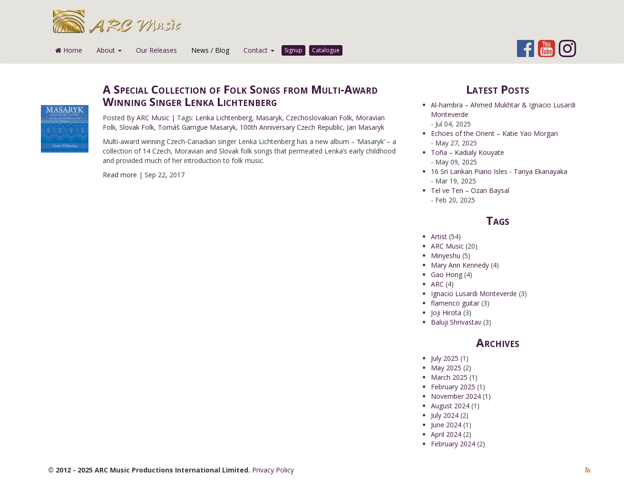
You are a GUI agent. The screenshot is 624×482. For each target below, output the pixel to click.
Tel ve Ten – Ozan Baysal (470, 190)
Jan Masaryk (365, 127)
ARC (437, 284)
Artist (439, 236)
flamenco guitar (455, 303)
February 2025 (453, 386)
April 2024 (446, 434)
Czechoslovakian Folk (319, 117)
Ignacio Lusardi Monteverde (474, 293)
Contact (259, 50)
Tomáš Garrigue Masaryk (197, 127)
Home (68, 50)
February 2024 (453, 443)
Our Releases (156, 50)
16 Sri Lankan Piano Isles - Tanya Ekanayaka (499, 171)
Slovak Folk (136, 127)
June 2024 (446, 424)
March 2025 (449, 377)
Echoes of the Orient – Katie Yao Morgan (494, 133)
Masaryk (269, 117)
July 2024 (444, 415)
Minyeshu (445, 255)
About (109, 50)
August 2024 (450, 405)
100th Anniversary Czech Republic (291, 127)
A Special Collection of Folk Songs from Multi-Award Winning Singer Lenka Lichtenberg (240, 95)
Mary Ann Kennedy (460, 265)
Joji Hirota (446, 312)
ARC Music (152, 117)
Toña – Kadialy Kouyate (467, 152)
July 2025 (444, 358)
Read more (120, 174)
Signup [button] (293, 50)
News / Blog (210, 50)
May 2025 (446, 367)
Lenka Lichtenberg (223, 117)
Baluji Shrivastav (456, 322)
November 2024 (456, 396)
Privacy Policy (273, 469)
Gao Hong (446, 274)
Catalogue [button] (326, 50)
